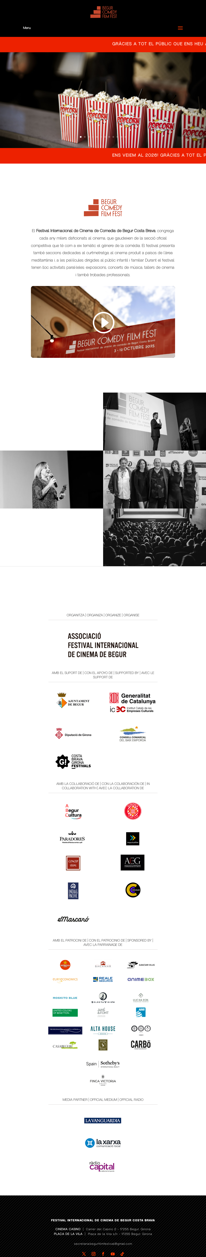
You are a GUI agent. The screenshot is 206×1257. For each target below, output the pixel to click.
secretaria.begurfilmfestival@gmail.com (103, 1225)
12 (125, 137)
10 (117, 137)
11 (121, 137)
